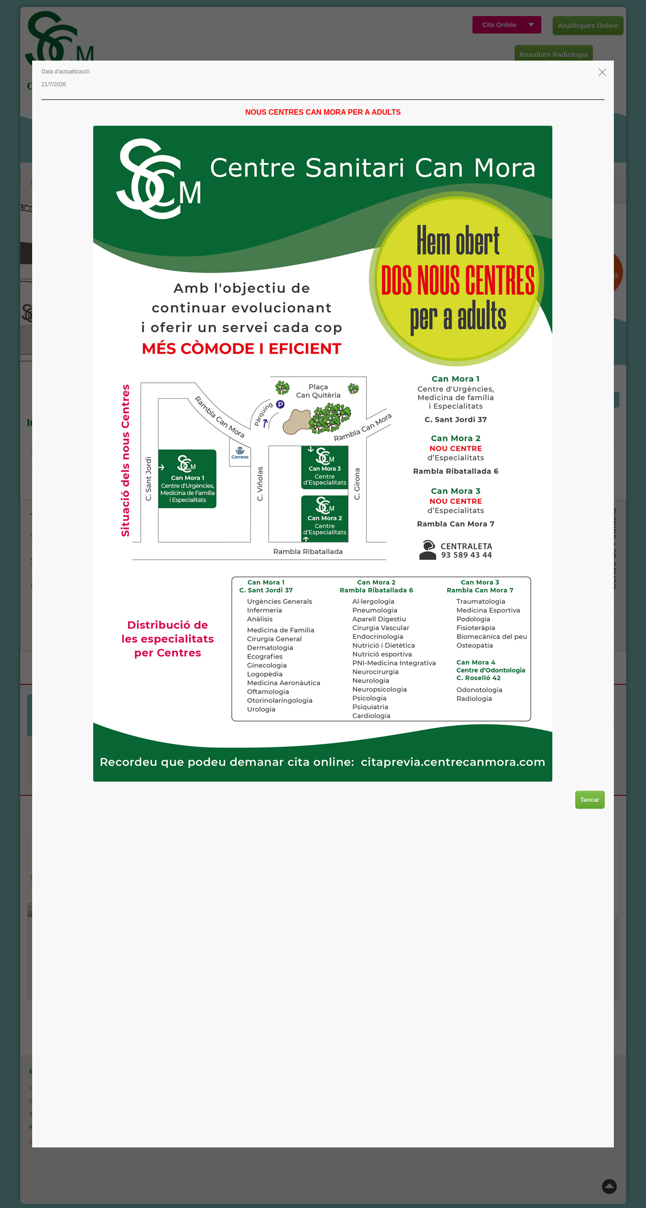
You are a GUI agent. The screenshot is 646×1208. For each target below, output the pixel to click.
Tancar (590, 799)
